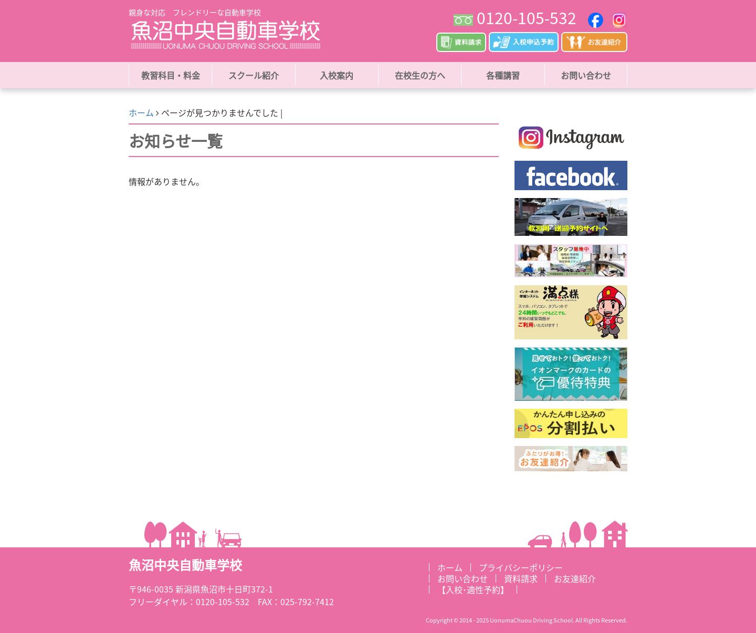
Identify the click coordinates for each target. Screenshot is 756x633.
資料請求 (521, 578)
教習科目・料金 (170, 75)
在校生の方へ (420, 75)
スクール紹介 (253, 75)
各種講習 (503, 75)
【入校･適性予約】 (473, 589)
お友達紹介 (575, 578)
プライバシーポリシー (521, 567)
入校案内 (336, 75)
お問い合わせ (586, 75)
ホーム (141, 112)
